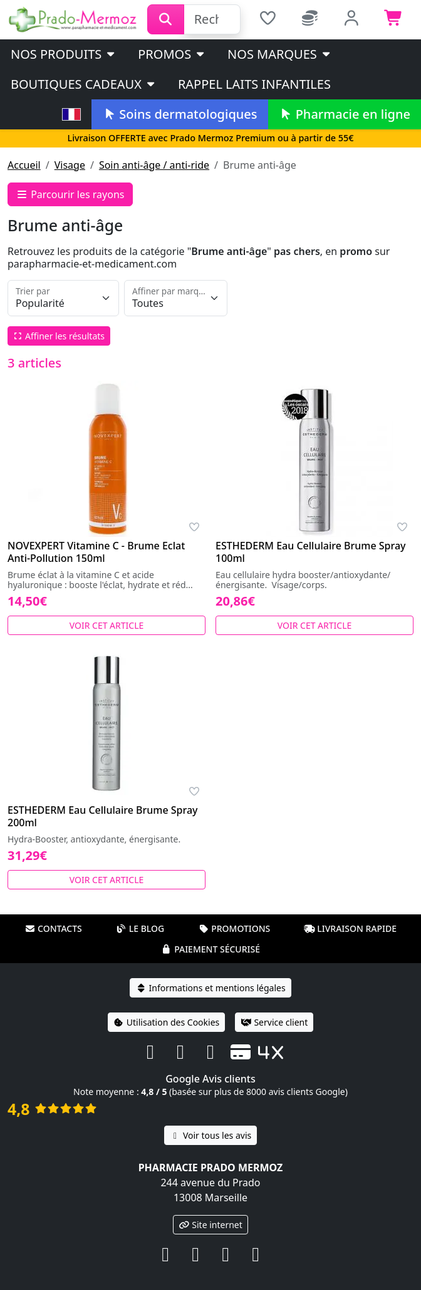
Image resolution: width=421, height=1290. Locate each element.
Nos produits (64, 54)
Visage (70, 165)
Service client (274, 1022)
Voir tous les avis (210, 1135)
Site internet (210, 1225)
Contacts (53, 928)
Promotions (234, 928)
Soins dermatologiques (179, 114)
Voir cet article (107, 625)
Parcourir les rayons (70, 194)
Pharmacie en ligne (344, 114)
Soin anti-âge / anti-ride (154, 165)
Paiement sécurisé (210, 949)
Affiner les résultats (59, 336)
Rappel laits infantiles (254, 84)
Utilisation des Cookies (166, 1022)
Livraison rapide (350, 928)
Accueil (24, 165)
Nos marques (279, 54)
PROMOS (172, 54)
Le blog (140, 928)
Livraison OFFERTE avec (210, 138)
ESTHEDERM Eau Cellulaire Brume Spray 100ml (311, 552)
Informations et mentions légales (210, 988)
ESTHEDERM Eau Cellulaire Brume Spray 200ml (103, 816)
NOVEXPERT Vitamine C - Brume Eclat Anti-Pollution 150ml (96, 552)
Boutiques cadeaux (84, 84)
